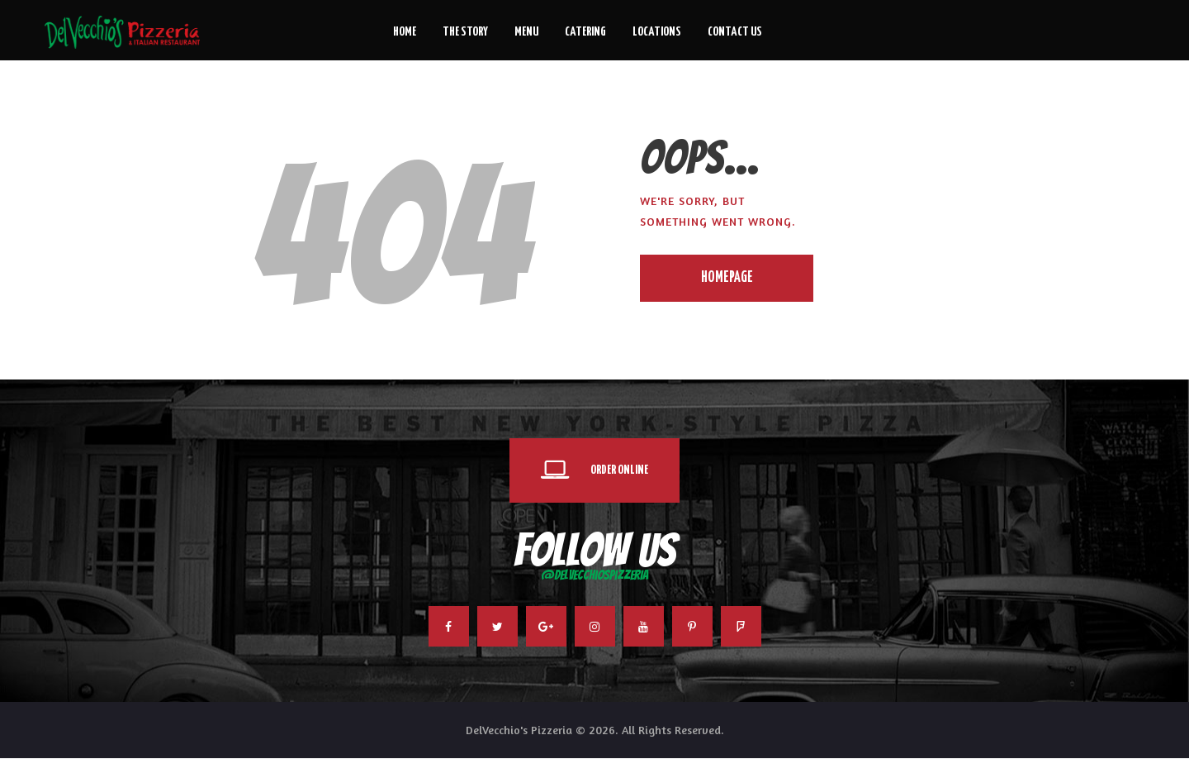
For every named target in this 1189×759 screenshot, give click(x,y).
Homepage (727, 277)
